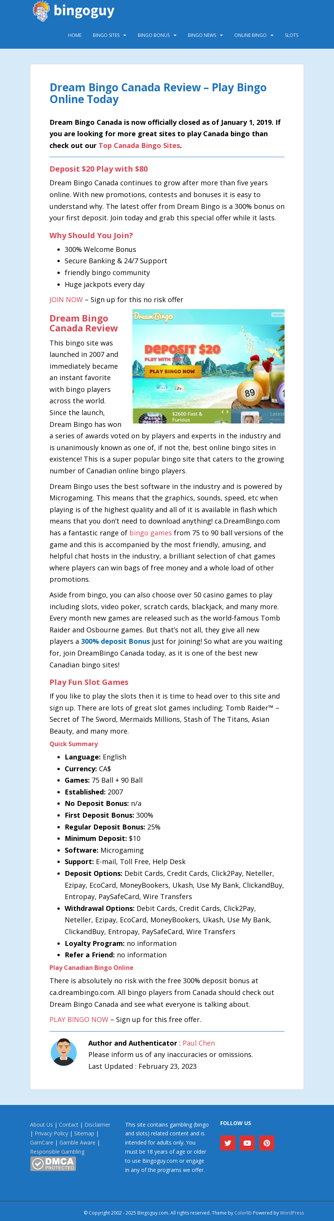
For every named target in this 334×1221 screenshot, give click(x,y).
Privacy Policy (51, 1133)
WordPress (292, 1213)
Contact (68, 1124)
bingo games (150, 532)
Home (74, 35)
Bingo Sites (106, 35)
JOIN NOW (66, 299)
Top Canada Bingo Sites (139, 145)
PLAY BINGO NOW (78, 1019)
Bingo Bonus (154, 35)
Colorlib (243, 1213)
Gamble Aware (77, 1142)
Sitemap (84, 1133)
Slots (291, 35)
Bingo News (202, 35)
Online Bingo (250, 35)
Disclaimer (97, 1124)
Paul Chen (199, 1042)
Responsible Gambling (57, 1151)
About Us (41, 1124)
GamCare (41, 1142)
